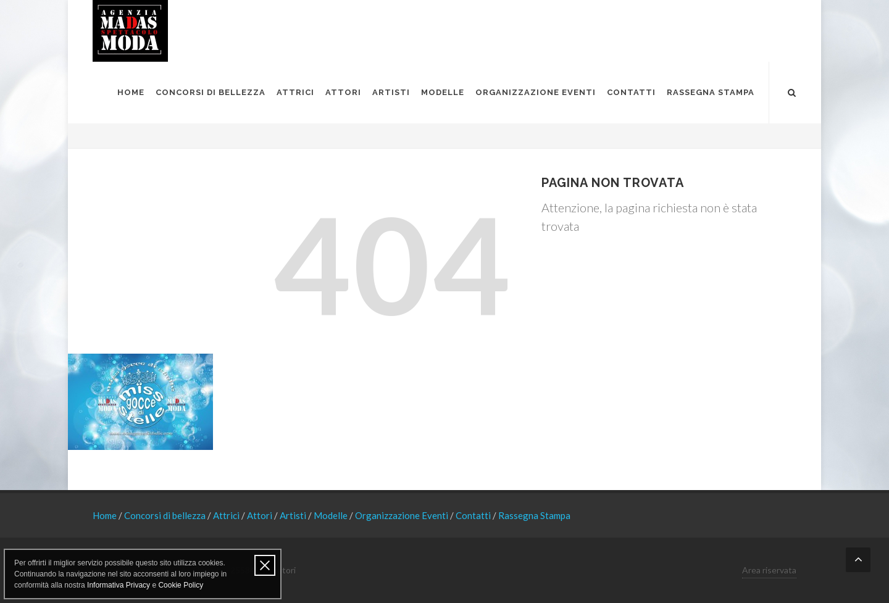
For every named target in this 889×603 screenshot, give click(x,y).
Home (106, 515)
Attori (260, 515)
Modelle (331, 515)
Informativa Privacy (118, 585)
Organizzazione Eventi (402, 515)
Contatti (474, 515)
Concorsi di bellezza (165, 515)
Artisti (294, 515)
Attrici (227, 515)
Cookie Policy (180, 585)
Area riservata (769, 570)
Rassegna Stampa (534, 515)
